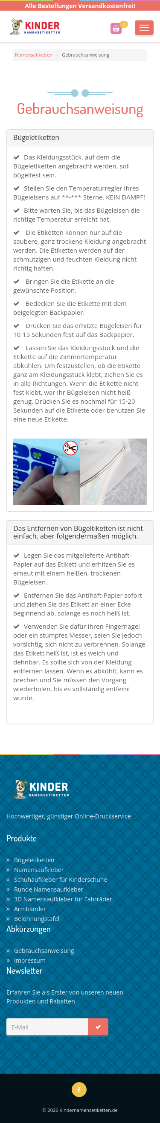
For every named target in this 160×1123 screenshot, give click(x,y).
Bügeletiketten (30, 860)
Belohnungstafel (32, 919)
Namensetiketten (33, 54)
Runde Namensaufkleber (44, 889)
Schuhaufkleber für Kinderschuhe (56, 879)
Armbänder (26, 909)
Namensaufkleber (35, 870)
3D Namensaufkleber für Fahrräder (59, 899)
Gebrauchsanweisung (40, 950)
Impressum (26, 960)
